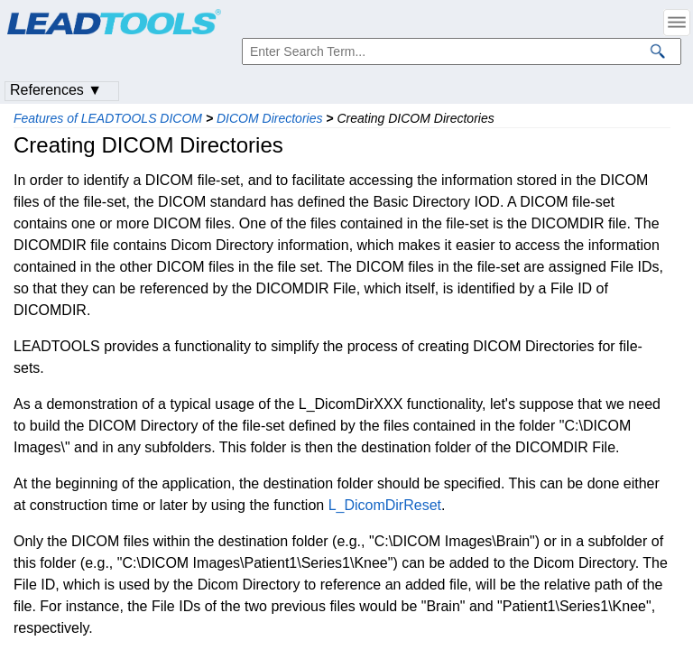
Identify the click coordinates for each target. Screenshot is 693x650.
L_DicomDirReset (384, 505)
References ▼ (56, 90)
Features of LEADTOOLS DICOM (108, 118)
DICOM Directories (269, 118)
